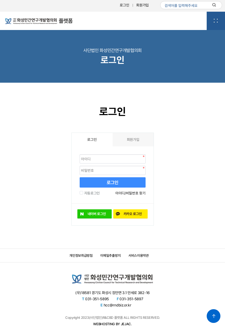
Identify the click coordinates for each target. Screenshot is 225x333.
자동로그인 (91, 193)
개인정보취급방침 (80, 256)
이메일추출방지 (110, 256)
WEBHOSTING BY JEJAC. (112, 324)
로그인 (124, 5)
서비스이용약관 (138, 256)
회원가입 (142, 5)
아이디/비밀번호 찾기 (130, 193)
